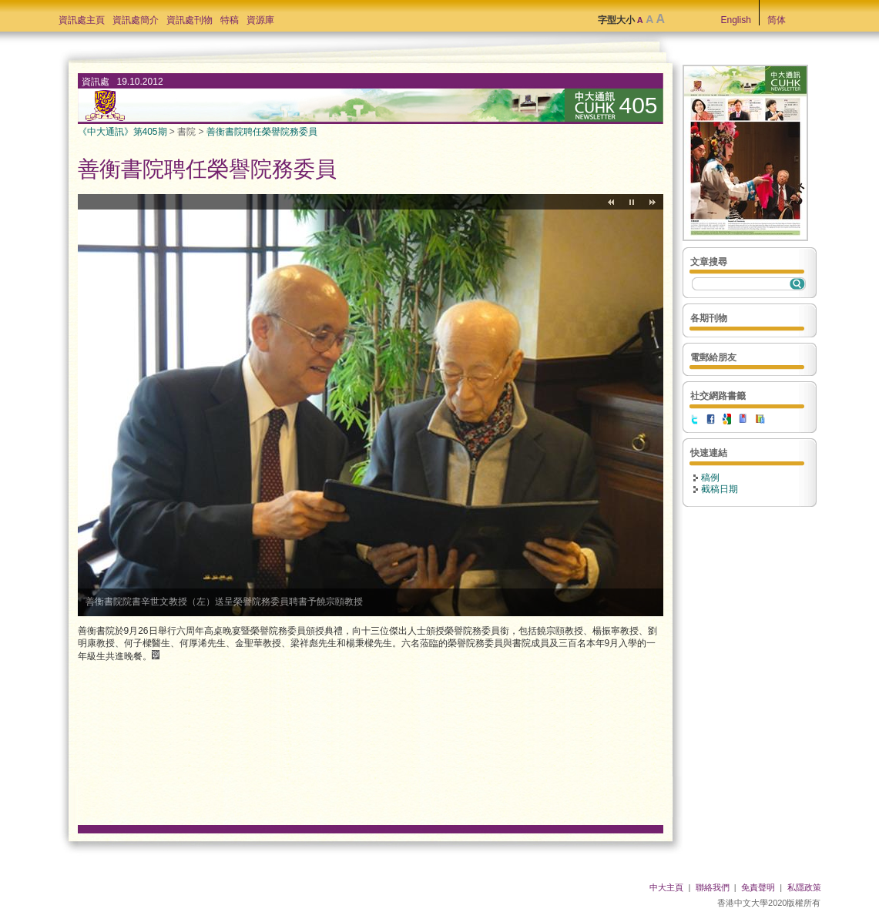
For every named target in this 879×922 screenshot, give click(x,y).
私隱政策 (804, 887)
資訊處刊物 (189, 20)
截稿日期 (719, 489)
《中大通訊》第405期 (122, 131)
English (736, 20)
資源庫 (260, 20)
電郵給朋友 (713, 357)
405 (638, 105)
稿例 (710, 477)
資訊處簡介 (135, 20)
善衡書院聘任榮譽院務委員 (261, 131)
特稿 (229, 20)
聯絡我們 (713, 887)
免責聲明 (758, 887)
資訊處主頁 (82, 20)
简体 (776, 20)
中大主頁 (666, 887)
